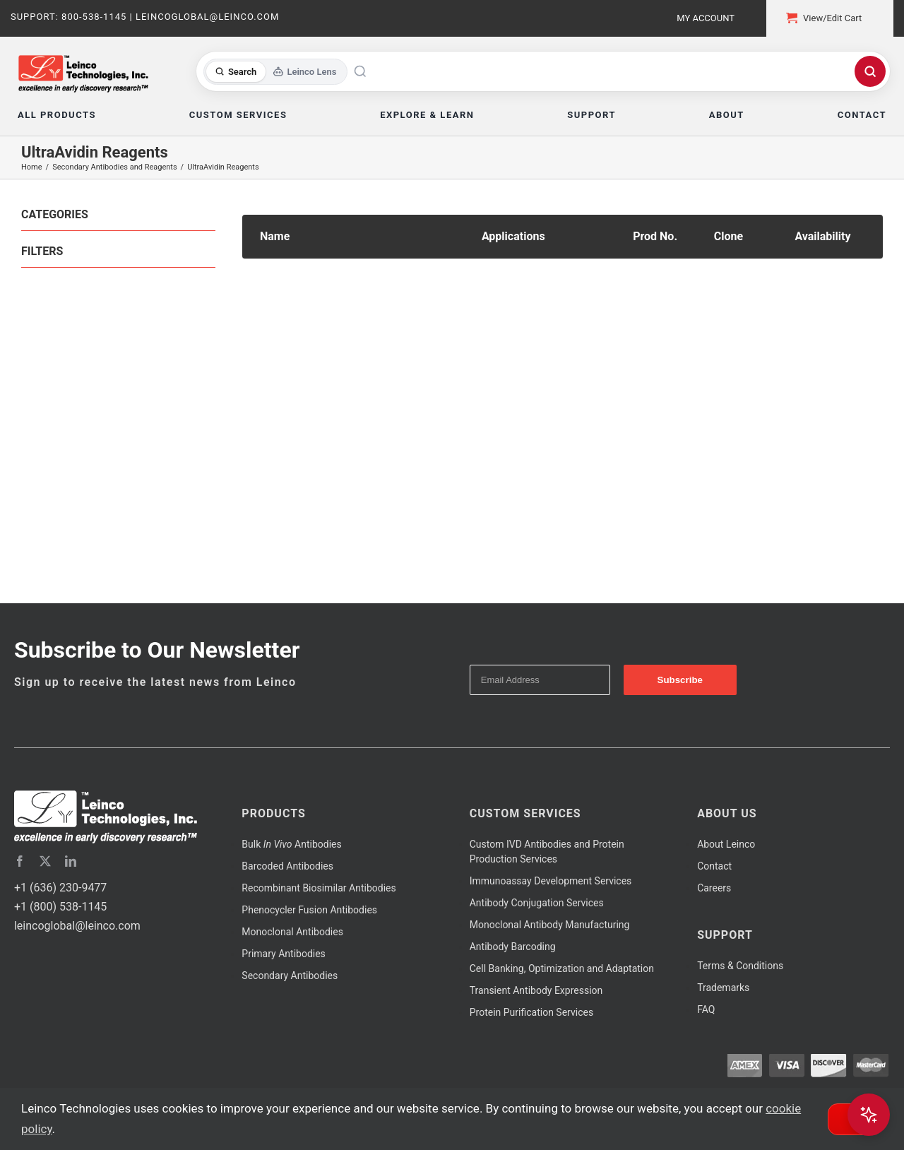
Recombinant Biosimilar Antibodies (319, 888)
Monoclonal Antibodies (292, 931)
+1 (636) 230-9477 (60, 887)
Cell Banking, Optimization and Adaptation (562, 968)
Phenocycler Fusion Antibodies (309, 909)
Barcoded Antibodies (287, 866)
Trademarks (723, 987)
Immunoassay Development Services (551, 881)
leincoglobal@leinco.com (77, 925)
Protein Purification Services (531, 1012)
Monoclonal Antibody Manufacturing (550, 924)
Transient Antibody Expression (536, 990)
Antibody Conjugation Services (537, 902)
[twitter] (45, 861)
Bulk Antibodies (291, 844)
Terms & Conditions (740, 965)
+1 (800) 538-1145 (60, 906)
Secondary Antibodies (290, 975)
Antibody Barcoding (513, 946)
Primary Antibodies (283, 953)
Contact (714, 866)
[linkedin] (70, 861)
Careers (714, 888)
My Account (705, 18)
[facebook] (19, 861)
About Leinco (726, 844)
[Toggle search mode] (275, 72)
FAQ (706, 1009)
